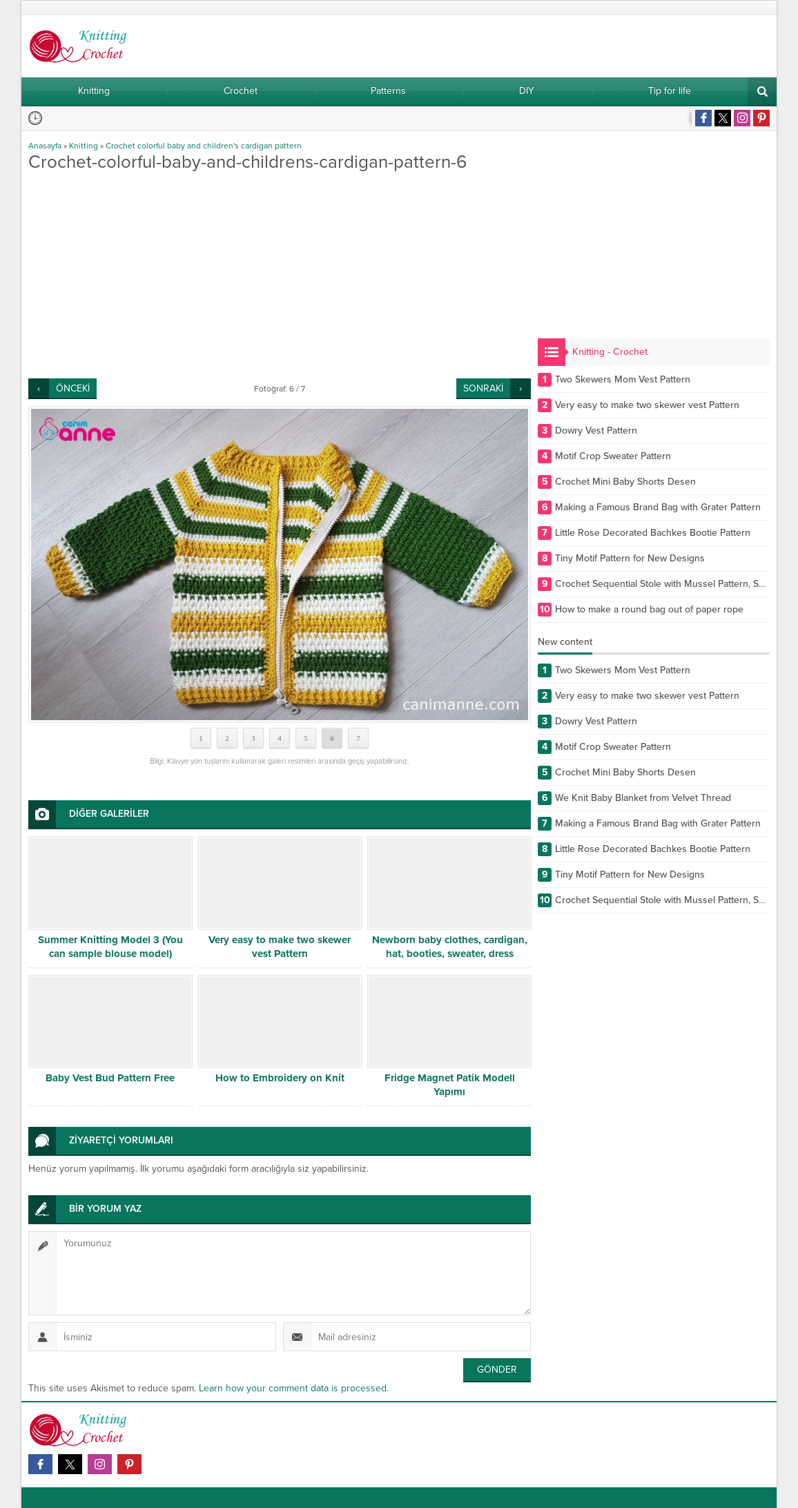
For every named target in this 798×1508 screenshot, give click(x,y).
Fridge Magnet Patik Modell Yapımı (450, 1085)
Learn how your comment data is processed (293, 1388)
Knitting (83, 146)
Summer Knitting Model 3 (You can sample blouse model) (110, 947)
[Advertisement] (279, 274)
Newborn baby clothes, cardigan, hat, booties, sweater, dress (449, 947)
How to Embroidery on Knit (279, 1078)
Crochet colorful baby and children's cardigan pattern (204, 146)
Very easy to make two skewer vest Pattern (279, 947)
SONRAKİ (483, 388)
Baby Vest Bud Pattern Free (110, 1078)
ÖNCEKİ (73, 388)
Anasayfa (44, 146)
